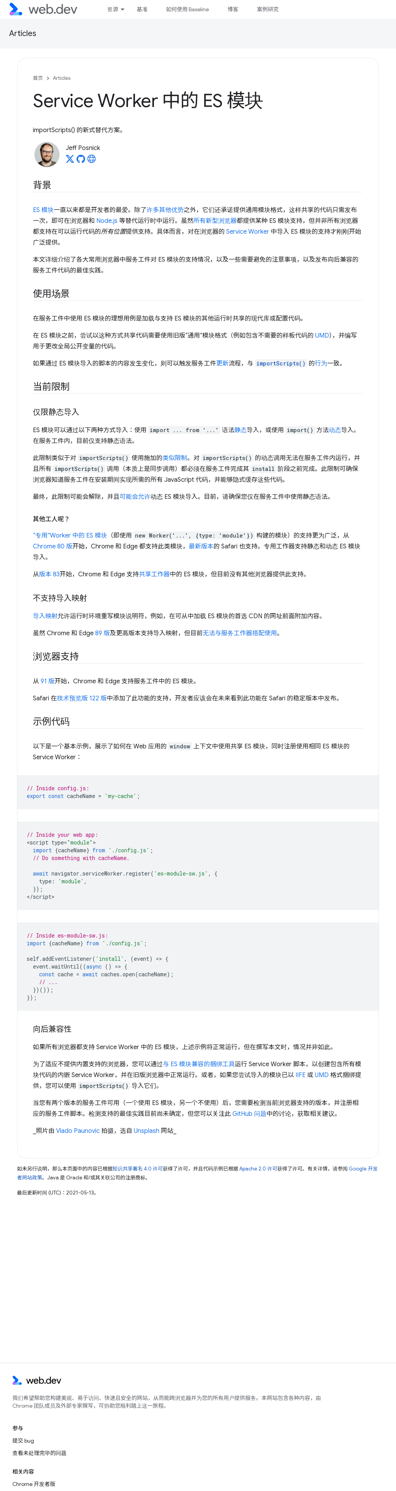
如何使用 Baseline (187, 9)
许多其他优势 (165, 210)
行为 (321, 363)
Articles (22, 33)
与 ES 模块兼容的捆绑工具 (199, 1064)
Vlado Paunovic (78, 1131)
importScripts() (281, 363)
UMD (322, 336)
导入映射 (45, 616)
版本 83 (49, 574)
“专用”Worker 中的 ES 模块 (70, 536)
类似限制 (174, 458)
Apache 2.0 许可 (258, 1168)
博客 (232, 9)
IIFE (300, 1075)
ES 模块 (43, 210)
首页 (38, 78)
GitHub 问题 (249, 1114)
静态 (240, 430)
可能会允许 (134, 497)
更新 (222, 363)
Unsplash (146, 1131)
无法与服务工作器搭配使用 (240, 633)
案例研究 (267, 9)
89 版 (102, 633)
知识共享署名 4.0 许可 (138, 1168)
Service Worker (247, 232)
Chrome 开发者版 (33, 1484)
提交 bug (23, 1440)
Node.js (107, 221)
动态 (335, 430)
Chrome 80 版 (52, 546)
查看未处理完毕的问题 (39, 1453)
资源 (112, 9)
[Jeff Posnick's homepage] (91, 161)
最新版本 (201, 546)
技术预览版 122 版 (82, 698)
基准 (142, 9)
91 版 (48, 681)
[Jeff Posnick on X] (70, 161)
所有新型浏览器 (215, 221)
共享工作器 (154, 574)
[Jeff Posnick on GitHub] (81, 161)
